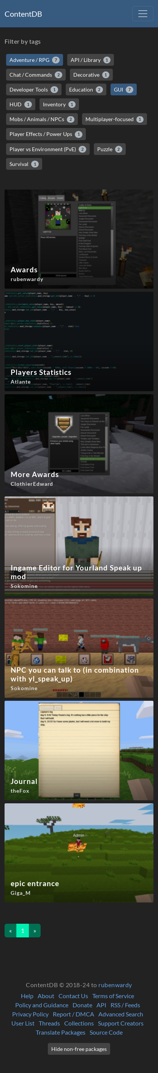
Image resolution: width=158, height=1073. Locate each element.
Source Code (106, 1032)
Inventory (59, 104)
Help (27, 995)
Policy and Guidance (41, 1004)
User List (23, 1023)
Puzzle (110, 149)
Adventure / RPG (34, 60)
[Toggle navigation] (142, 13)
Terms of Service (113, 995)
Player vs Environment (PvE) (47, 149)
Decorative (91, 74)
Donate (82, 1004)
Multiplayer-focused (114, 119)
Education (86, 89)
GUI (123, 89)
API (101, 1004)
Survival (24, 164)
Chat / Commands (35, 74)
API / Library (91, 60)
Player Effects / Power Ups (45, 134)
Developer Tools (33, 89)
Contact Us (73, 995)
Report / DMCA (73, 1014)
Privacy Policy (30, 1014)
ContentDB (23, 13)
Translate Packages (60, 1032)
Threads (49, 1023)
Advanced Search (120, 1014)
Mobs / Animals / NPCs (41, 119)
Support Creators (121, 1023)
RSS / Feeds (125, 1004)
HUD (20, 104)
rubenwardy (115, 984)
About (46, 995)
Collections (79, 1023)
